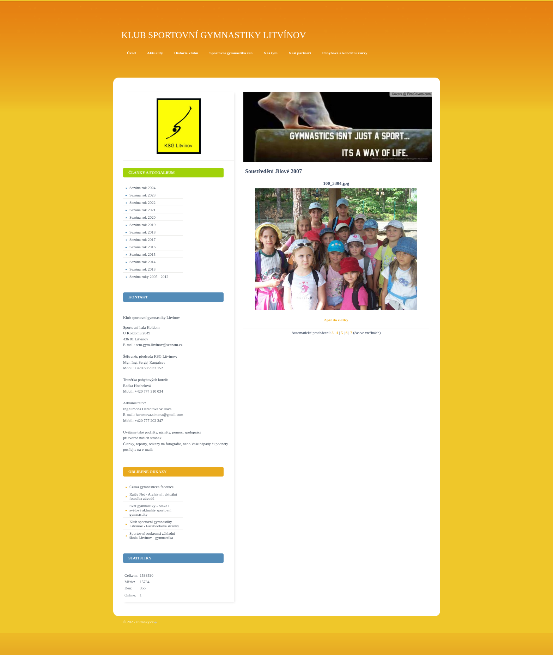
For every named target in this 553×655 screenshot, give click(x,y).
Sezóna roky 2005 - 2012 (149, 276)
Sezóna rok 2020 (142, 217)
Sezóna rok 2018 (142, 232)
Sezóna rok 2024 (142, 188)
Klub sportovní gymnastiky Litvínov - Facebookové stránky (154, 524)
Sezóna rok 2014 (142, 262)
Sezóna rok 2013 (142, 269)
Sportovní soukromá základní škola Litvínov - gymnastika (152, 535)
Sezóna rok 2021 (142, 210)
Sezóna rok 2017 (142, 239)
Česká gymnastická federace (151, 487)
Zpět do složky (336, 320)
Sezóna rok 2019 (142, 225)
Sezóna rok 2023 (142, 195)
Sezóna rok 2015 (142, 254)
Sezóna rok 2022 (142, 202)
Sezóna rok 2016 (142, 247)
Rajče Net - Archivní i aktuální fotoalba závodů (153, 496)
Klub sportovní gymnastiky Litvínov (213, 35)
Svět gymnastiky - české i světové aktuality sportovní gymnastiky (150, 510)
